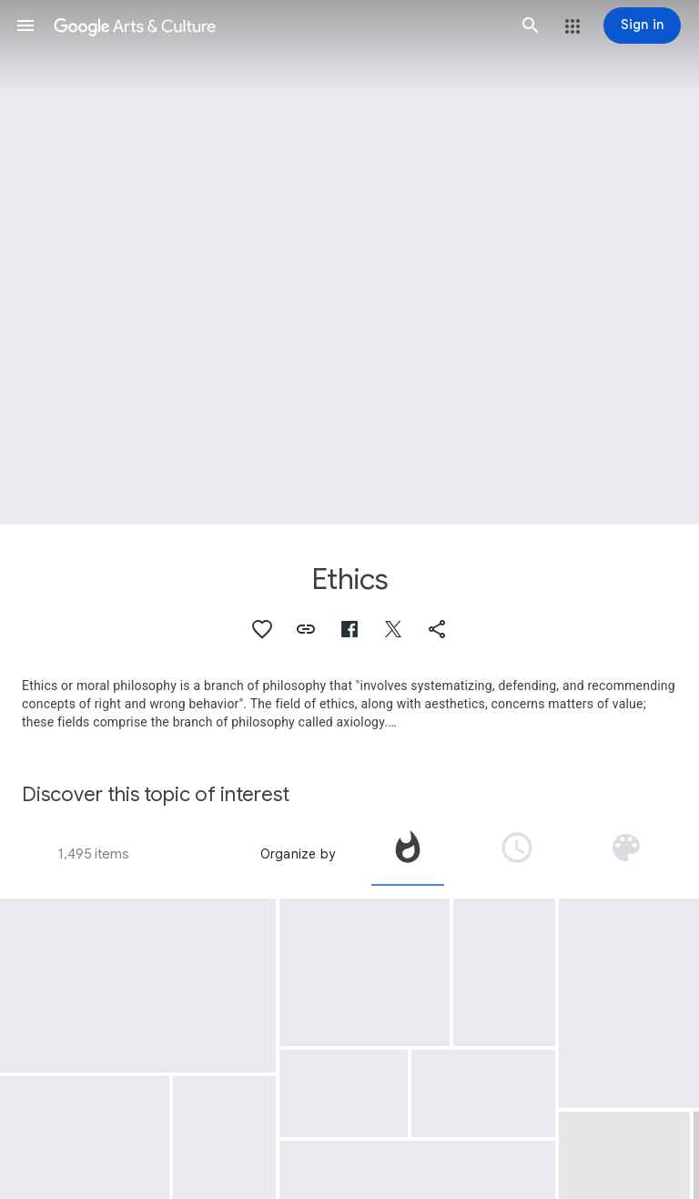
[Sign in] (642, 25)
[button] (25, 25)
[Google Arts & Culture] (278, 25)
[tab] (407, 854)
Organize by (297, 854)
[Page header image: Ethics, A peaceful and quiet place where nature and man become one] (349, 262)
